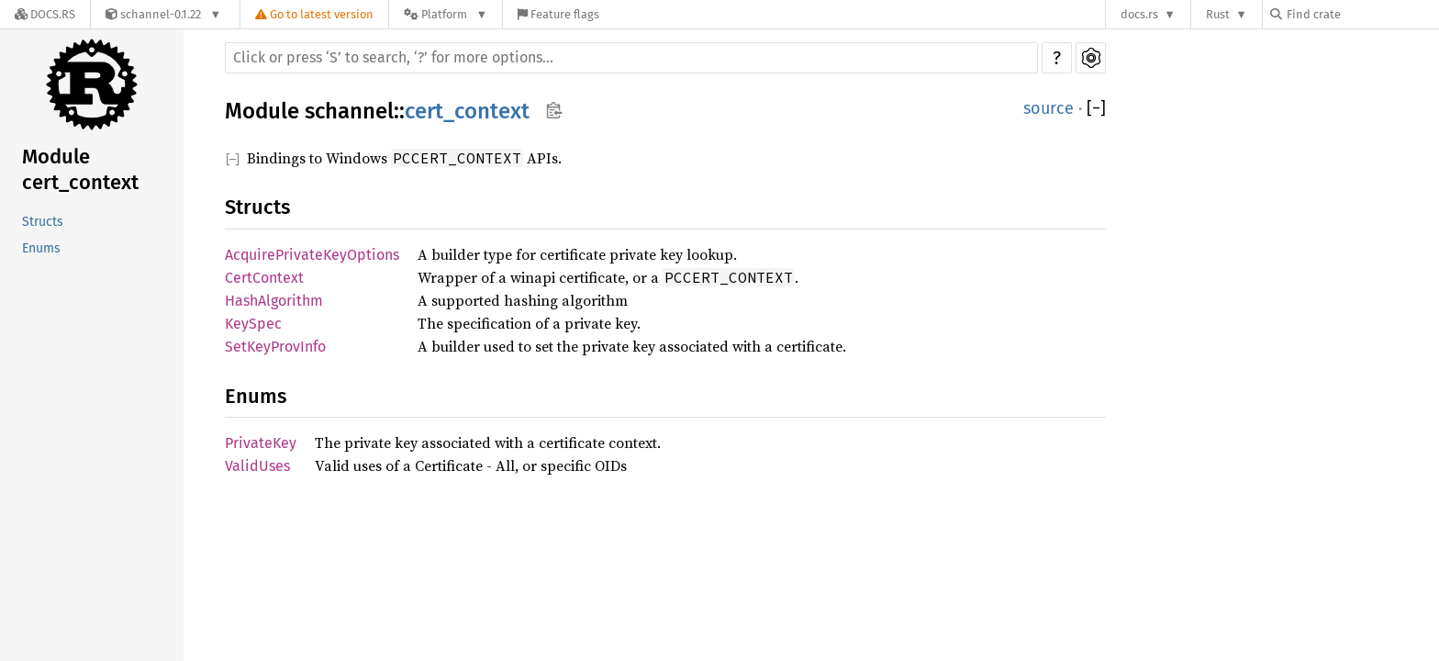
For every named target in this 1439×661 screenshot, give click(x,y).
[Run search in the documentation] (631, 57)
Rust (1218, 14)
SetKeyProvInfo (275, 346)
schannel (349, 111)
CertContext (264, 277)
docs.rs (1139, 14)
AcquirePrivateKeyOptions (312, 254)
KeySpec (253, 323)
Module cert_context (80, 169)
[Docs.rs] (45, 14)
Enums (41, 248)
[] (1096, 108)
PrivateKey (260, 443)
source (1048, 108)
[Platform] (445, 14)
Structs (42, 222)
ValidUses (257, 466)
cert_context (467, 111)
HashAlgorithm (274, 300)
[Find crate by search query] (1362, 14)
